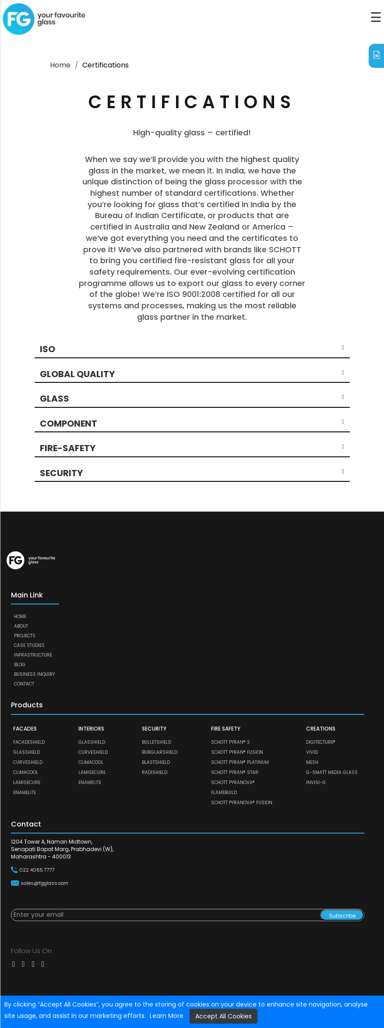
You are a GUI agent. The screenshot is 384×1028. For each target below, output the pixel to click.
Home (60, 65)
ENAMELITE (24, 792)
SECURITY (154, 728)
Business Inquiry (34, 674)
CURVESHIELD (27, 762)
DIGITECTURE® (320, 742)
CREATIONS (320, 728)
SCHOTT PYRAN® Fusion (237, 752)
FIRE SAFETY (225, 728)
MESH (312, 762)
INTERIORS (91, 728)
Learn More (166, 1015)
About (21, 626)
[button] (192, 349)
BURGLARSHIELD (159, 752)
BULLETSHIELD (156, 742)
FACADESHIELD (29, 742)
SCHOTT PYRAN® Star (234, 772)
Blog (19, 664)
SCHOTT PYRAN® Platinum (240, 762)
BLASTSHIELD (156, 762)
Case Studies (29, 645)
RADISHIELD (154, 772)
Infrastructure (33, 655)
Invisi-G (316, 782)
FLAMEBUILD (224, 792)
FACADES (25, 728)
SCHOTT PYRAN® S (230, 742)
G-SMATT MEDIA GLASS (332, 772)
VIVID (312, 752)
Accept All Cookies (223, 1016)
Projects (24, 635)
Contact (24, 684)
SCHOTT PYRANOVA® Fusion (241, 802)
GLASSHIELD (26, 752)
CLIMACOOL (25, 772)
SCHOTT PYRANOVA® (233, 782)
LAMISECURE (26, 782)
